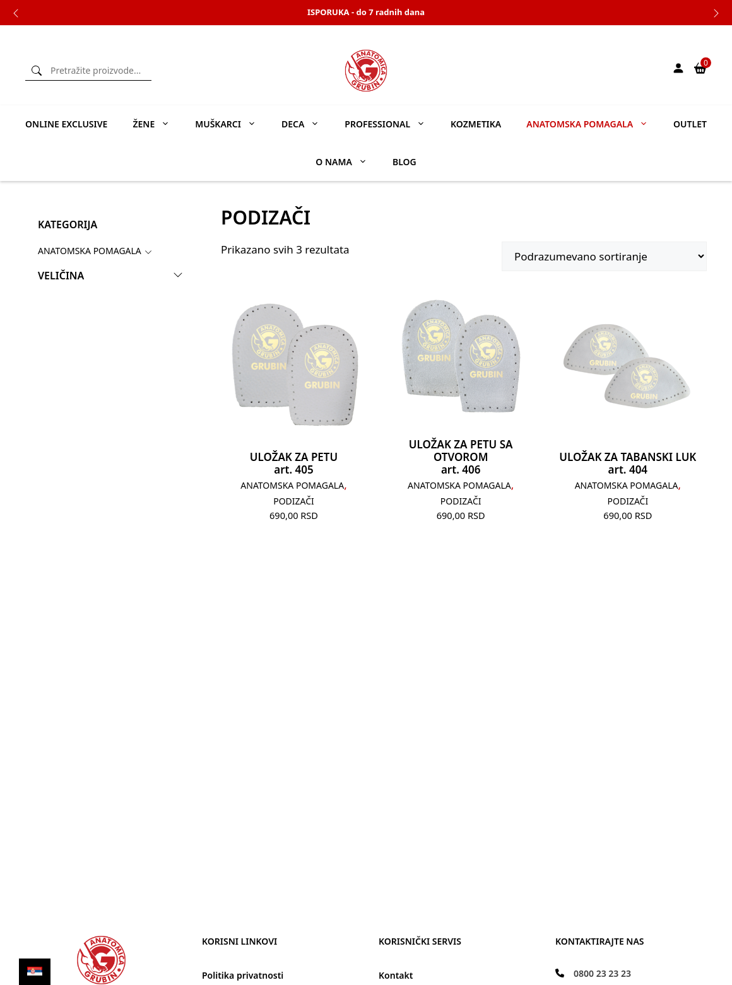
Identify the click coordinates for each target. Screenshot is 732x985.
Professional (391, 124)
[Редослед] (604, 256)
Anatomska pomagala (593, 124)
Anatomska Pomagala (89, 251)
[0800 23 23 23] (593, 973)
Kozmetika (476, 124)
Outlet (690, 124)
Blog (404, 162)
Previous (15, 12)
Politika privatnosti (242, 975)
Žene (157, 124)
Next (716, 12)
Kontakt (396, 975)
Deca (306, 124)
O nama (348, 162)
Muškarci (232, 124)
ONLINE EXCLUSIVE (66, 124)
